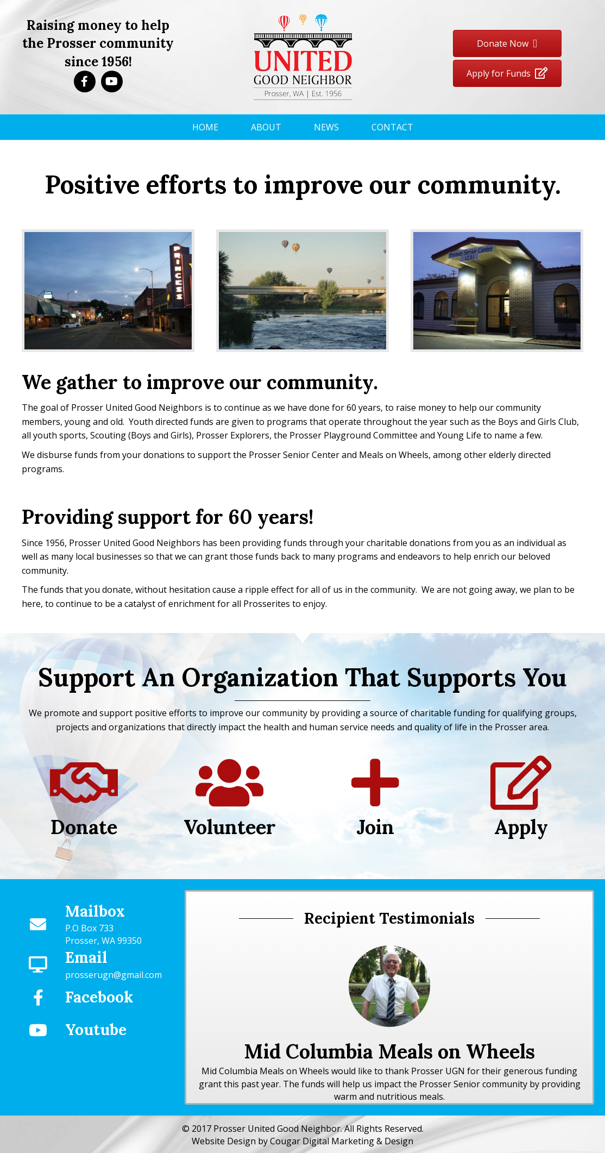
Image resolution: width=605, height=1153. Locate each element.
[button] (85, 81)
